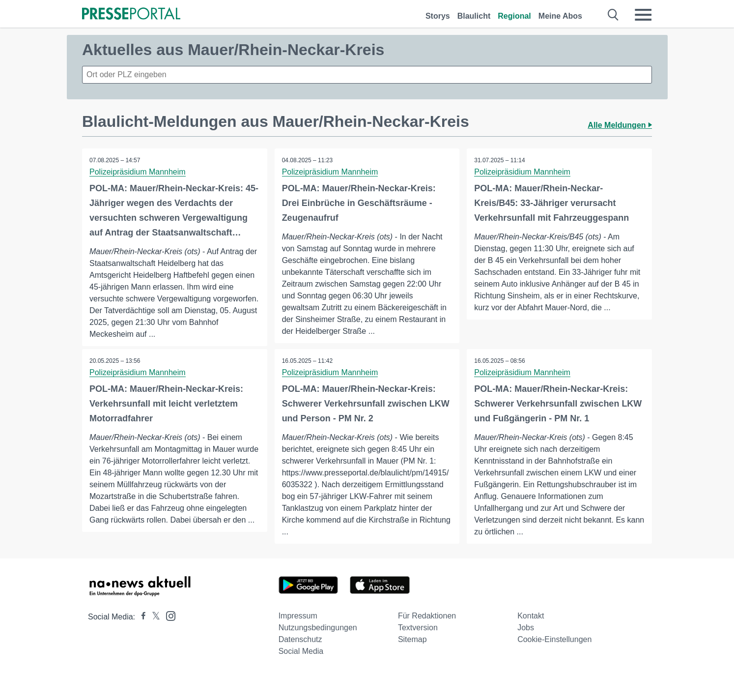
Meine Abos (560, 16)
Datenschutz (300, 639)
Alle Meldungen (620, 125)
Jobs (525, 627)
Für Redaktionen (427, 616)
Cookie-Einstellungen (554, 639)
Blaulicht (474, 16)
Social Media (301, 651)
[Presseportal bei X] (153, 617)
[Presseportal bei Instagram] (167, 615)
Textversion (418, 627)
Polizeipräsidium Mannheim (137, 172)
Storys (437, 16)
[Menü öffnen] (643, 15)
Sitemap (412, 639)
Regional (514, 16)
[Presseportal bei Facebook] (140, 617)
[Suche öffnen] (613, 15)
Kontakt (530, 616)
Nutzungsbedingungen (318, 627)
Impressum (298, 616)
